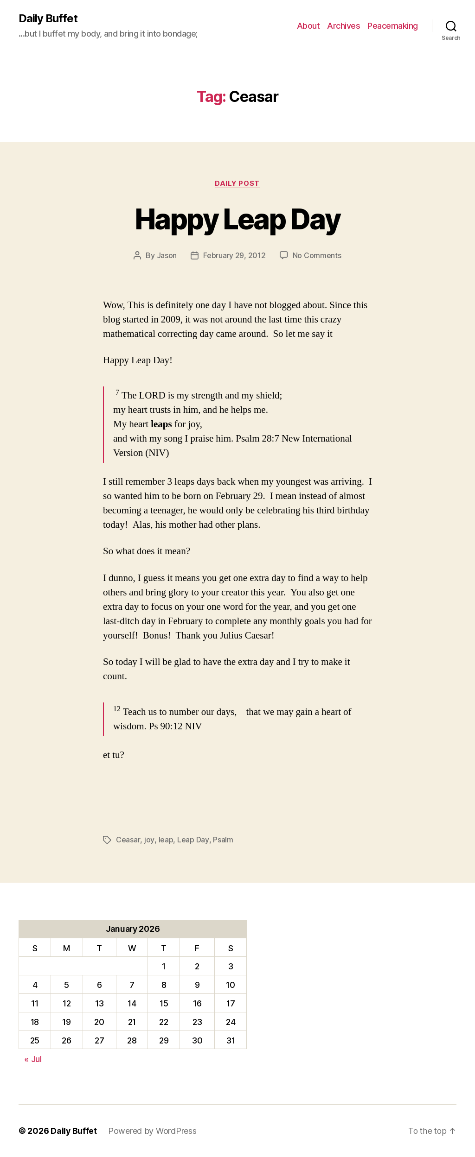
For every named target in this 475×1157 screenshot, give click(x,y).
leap (165, 840)
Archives (343, 26)
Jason (167, 255)
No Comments (317, 255)
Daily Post (237, 183)
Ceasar (128, 840)
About (308, 26)
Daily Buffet (48, 18)
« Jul (33, 1058)
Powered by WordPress (153, 1131)
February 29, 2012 (234, 255)
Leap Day (192, 840)
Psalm (222, 840)
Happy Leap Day (237, 219)
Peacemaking (392, 26)
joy (149, 840)
